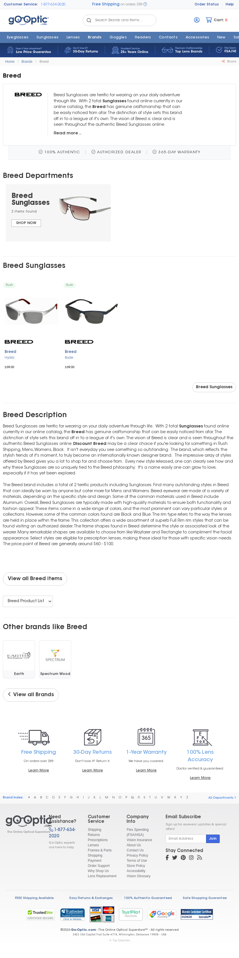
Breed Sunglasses (214, 387)
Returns (94, 835)
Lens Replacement (102, 876)
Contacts (168, 37)
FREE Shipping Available (34, 898)
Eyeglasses (17, 37)
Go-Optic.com (83, 930)
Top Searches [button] (119, 940)
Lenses (73, 37)
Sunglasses (47, 37)
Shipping (94, 830)
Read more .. (67, 133)
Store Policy (136, 866)
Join (213, 839)
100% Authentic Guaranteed (148, 898)
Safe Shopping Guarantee (205, 898)
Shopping (95, 855)
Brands (95, 37)
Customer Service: (21, 4)
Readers (143, 37)
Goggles (118, 37)
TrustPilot (131, 914)
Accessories (197, 37)
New (221, 37)
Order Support (99, 866)
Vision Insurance (139, 840)
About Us (134, 845)
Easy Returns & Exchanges (91, 898)
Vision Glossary (138, 876)
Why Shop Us (98, 871)
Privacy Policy (137, 855)
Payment (94, 861)
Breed (44, 62)
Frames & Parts (100, 850)
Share (229, 61)
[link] (72, 914)
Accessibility (136, 871)
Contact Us (135, 850)
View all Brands (31, 695)
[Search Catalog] (89, 20)
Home (9, 62)
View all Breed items (35, 579)
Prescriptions (98, 840)
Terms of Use (137, 861)
